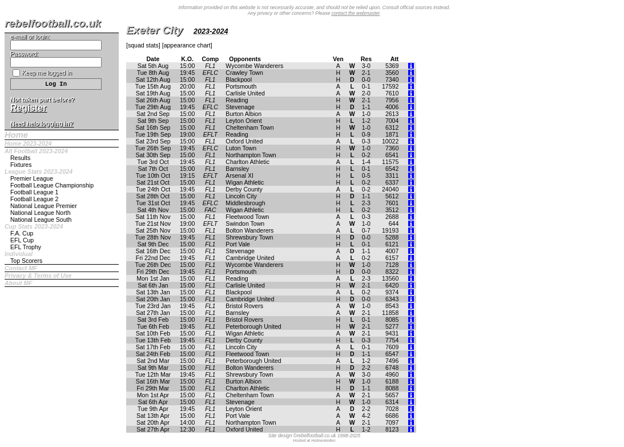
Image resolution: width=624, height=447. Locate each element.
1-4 (366, 161)
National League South (40, 219)
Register (28, 108)
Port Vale (238, 244)
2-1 (366, 72)
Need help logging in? (41, 123)
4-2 (366, 415)
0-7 (366, 230)
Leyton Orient (243, 120)
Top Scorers (26, 260)
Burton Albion (243, 113)
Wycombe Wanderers (254, 65)
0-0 (366, 79)
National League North (40, 212)
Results (20, 157)
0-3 (366, 141)
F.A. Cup (21, 233)
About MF (19, 283)
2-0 (366, 93)
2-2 (366, 367)
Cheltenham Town (249, 127)
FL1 (210, 65)
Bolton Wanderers (249, 230)
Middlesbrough (245, 202)
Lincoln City (241, 196)
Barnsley (237, 168)
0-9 (366, 134)
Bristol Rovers (244, 305)
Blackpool (239, 79)
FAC (210, 209)
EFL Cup (22, 240)
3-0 (366, 65)
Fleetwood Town (247, 216)
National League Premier (43, 205)
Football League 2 (34, 198)
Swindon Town (245, 223)
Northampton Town (251, 154)
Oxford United (244, 141)
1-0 (366, 113)
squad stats (143, 45)
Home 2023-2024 (28, 143)
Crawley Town (244, 72)
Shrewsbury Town (249, 237)
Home (16, 134)
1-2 (366, 120)
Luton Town (241, 148)
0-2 (366, 154)
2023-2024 (211, 31)
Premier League (31, 178)
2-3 (366, 202)
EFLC (210, 72)
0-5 (366, 175)
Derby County (244, 189)
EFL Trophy (25, 247)
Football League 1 (34, 192)
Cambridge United (250, 257)
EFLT (210, 134)
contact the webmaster (355, 13)
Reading (237, 100)
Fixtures (21, 164)
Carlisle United (245, 93)
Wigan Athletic (245, 182)
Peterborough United (253, 326)
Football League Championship (52, 185)
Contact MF (21, 268)
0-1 (366, 86)
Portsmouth (241, 86)
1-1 (366, 106)
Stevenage (240, 106)
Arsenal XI (239, 175)
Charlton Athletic (247, 161)
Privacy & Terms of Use (38, 275)
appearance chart (187, 45)
